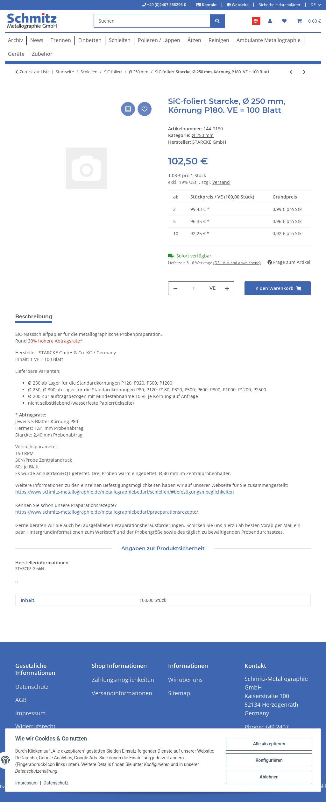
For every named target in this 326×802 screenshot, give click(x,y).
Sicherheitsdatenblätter (280, 4)
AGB (21, 700)
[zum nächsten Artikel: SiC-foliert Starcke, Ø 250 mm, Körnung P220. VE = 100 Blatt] (304, 72)
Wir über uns (185, 679)
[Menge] (193, 288)
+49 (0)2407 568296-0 (166, 4)
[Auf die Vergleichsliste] (128, 109)
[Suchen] (152, 21)
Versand (221, 182)
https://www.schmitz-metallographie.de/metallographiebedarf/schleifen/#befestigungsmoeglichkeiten (124, 492)
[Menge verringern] (175, 288)
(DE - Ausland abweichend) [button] (237, 262)
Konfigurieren (268, 760)
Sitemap (179, 693)
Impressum (27, 782)
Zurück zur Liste (35, 72)
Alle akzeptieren (268, 743)
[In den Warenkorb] (20, 93)
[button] (270, 21)
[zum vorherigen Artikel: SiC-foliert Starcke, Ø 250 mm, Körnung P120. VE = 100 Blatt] (291, 72)
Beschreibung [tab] (33, 317)
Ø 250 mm (203, 135)
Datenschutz (56, 782)
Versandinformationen (122, 693)
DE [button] (313, 4)
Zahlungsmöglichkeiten (123, 679)
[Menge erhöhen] (227, 288)
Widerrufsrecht (35, 726)
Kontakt (209, 4)
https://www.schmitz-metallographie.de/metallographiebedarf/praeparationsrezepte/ (106, 512)
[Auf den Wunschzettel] (145, 109)
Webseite (240, 4)
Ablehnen (268, 776)
